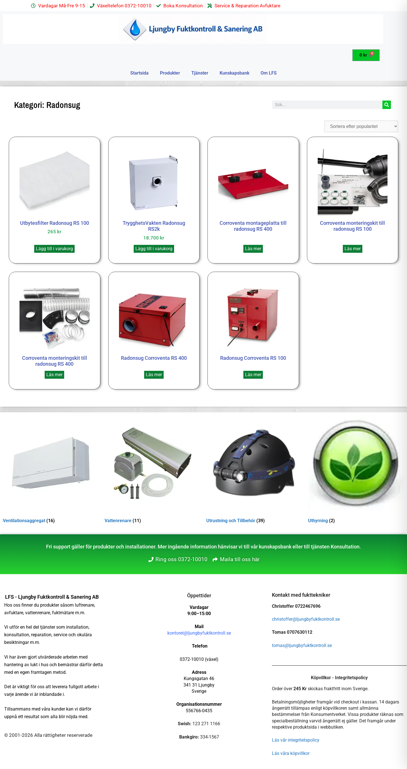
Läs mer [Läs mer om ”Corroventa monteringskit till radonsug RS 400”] (54, 374)
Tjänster (199, 73)
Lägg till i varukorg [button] (54, 248)
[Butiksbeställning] (361, 126)
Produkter (170, 73)
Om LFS (269, 73)
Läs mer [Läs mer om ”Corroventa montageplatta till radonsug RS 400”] (253, 248)
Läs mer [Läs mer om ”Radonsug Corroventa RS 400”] (154, 374)
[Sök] (386, 105)
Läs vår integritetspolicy (295, 740)
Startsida (139, 73)
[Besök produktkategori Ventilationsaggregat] (51, 470)
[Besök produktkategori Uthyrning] (356, 470)
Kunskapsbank (234, 73)
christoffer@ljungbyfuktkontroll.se (306, 619)
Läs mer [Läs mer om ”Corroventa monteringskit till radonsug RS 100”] (353, 248)
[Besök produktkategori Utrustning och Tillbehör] (254, 470)
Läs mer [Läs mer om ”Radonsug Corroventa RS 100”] (253, 374)
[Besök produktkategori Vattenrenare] (153, 470)
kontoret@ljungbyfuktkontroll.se (199, 633)
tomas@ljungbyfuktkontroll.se (302, 645)
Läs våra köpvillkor (290, 753)
